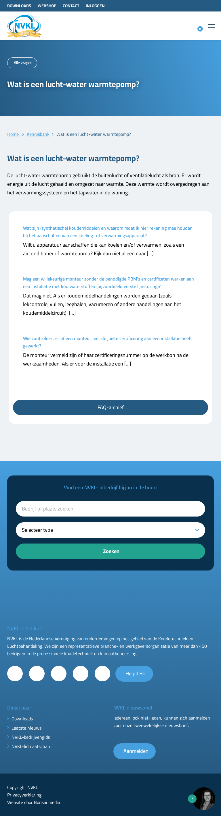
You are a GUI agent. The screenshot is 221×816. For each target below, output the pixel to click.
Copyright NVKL (22, 787)
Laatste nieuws (26, 728)
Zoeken (111, 551)
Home (13, 134)
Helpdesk (135, 673)
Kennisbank (38, 134)
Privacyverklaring (24, 794)
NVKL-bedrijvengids (31, 737)
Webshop (47, 5)
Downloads (19, 5)
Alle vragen (23, 62)
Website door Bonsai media (33, 802)
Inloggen (95, 5)
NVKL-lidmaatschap (31, 746)
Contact (71, 5)
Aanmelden (135, 751)
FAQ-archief (111, 407)
